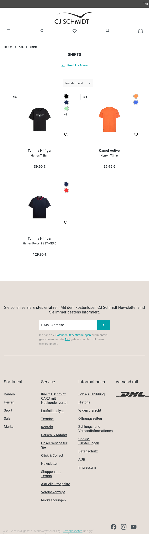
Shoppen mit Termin (51, 474)
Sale (7, 418)
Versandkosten (72, 531)
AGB (67, 339)
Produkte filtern (74, 65)
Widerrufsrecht (89, 410)
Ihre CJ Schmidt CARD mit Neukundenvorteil (54, 398)
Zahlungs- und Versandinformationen (95, 429)
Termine (47, 419)
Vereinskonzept (53, 492)
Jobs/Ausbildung (91, 394)
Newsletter (49, 464)
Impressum (87, 467)
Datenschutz (88, 451)
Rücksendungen (53, 500)
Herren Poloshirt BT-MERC (39, 243)
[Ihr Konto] (107, 31)
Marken (9, 427)
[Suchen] (41, 31)
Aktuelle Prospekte (55, 484)
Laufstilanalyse (52, 411)
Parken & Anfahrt (54, 435)
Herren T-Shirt (39, 155)
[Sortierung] (78, 83)
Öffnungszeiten (90, 418)
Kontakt (47, 427)
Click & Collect (52, 455)
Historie (84, 402)
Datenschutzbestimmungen (73, 335)
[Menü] (8, 31)
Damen (9, 394)
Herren (9, 402)
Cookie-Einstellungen (88, 441)
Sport (8, 410)
